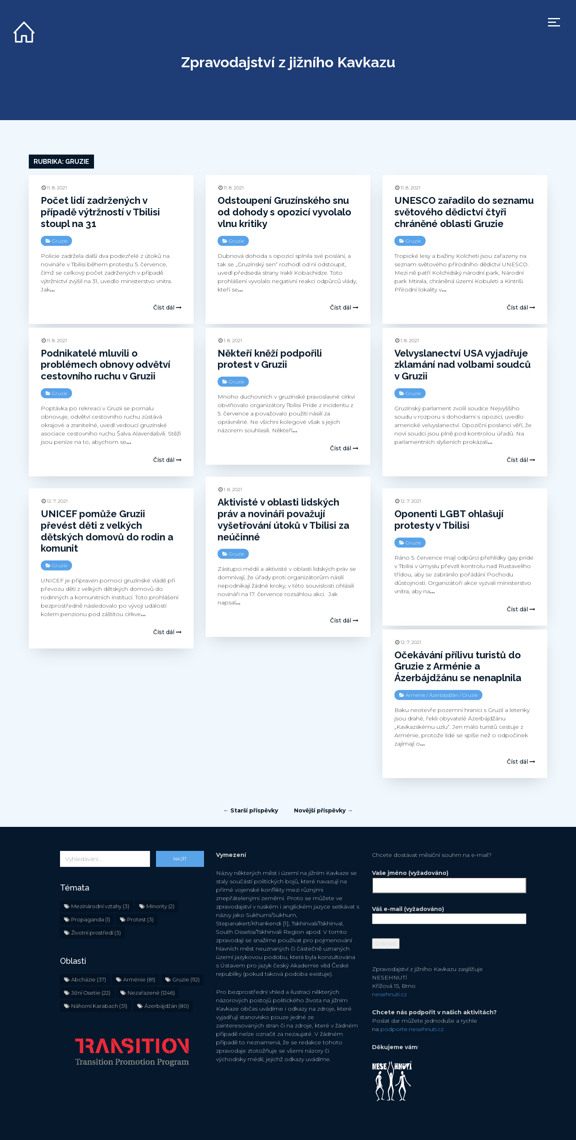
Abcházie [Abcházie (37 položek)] (88, 954)
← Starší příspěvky (250, 785)
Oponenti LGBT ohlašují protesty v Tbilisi (449, 519)
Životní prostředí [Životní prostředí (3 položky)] (96, 907)
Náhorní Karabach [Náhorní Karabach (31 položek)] (99, 980)
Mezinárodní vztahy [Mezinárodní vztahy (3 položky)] (100, 881)
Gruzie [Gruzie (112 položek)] (186, 954)
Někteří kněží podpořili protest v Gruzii (270, 358)
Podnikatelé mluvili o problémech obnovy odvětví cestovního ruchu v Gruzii (105, 364)
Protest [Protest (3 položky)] (140, 894)
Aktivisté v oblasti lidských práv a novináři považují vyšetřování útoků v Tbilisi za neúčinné (283, 519)
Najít (180, 833)
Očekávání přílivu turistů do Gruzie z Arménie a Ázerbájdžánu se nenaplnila (457, 666)
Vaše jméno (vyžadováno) (444, 854)
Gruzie (59, 241)
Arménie (415, 695)
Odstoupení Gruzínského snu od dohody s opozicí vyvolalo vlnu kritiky (284, 212)
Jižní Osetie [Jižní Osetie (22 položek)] (90, 967)
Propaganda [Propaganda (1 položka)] (90, 894)
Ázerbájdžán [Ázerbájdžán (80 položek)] (166, 980)
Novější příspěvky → (323, 785)
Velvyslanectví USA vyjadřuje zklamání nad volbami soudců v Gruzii (462, 364)
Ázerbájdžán (443, 695)
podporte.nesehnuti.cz (412, 1003)
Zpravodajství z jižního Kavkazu (288, 62)
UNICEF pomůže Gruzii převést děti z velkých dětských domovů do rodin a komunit (107, 531)
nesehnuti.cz (389, 969)
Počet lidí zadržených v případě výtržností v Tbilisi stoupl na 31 (100, 212)
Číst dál (167, 307)
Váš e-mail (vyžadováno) (444, 888)
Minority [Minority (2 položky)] (160, 881)
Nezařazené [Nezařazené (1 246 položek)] (151, 967)
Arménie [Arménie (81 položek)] (139, 954)
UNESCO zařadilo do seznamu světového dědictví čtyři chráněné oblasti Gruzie (464, 212)
